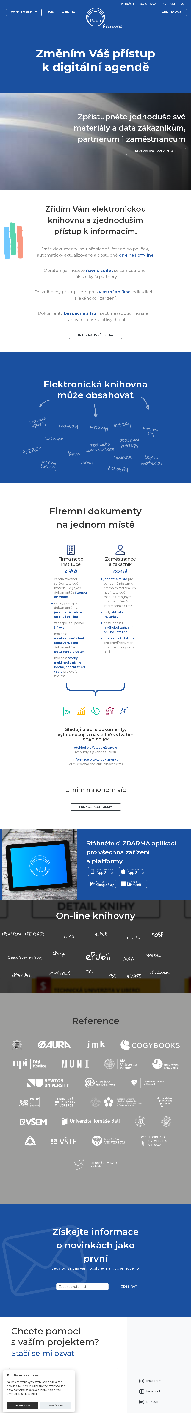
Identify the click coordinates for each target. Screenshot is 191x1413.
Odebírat (129, 1286)
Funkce (51, 12)
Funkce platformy (95, 807)
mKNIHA (68, 12)
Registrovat (148, 3)
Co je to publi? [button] (24, 12)
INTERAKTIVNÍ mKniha (95, 335)
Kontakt (169, 3)
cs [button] (182, 3)
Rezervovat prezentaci (156, 151)
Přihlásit (127, 3)
